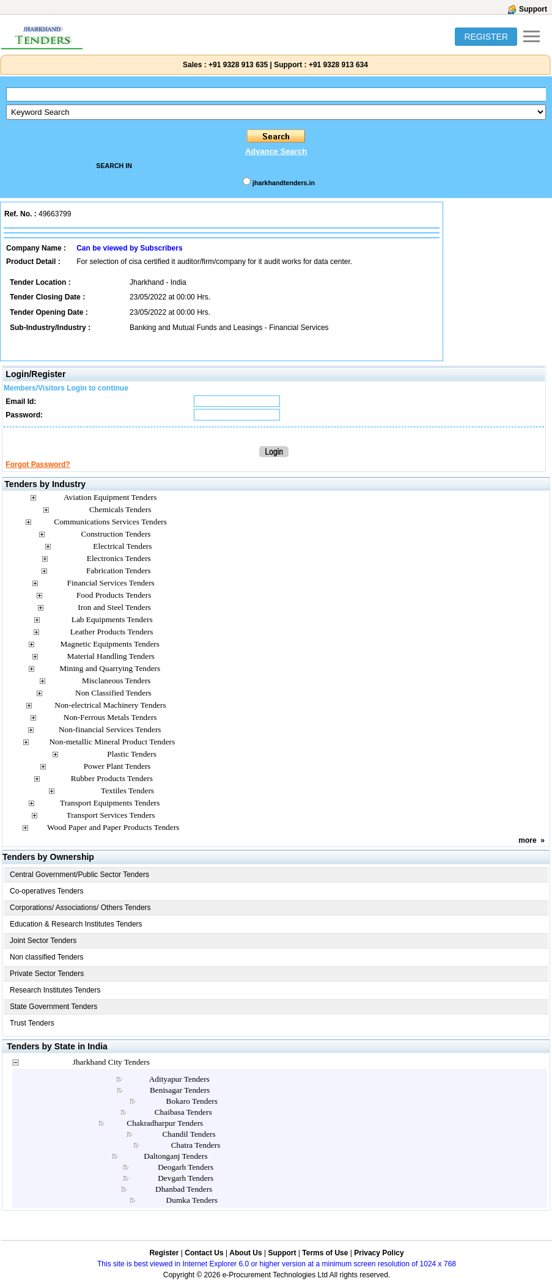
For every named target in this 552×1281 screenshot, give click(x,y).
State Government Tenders (53, 1006)
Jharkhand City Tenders (111, 1061)
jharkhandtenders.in (283, 182)
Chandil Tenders (188, 1134)
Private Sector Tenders (47, 973)
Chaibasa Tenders (183, 1112)
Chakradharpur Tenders (165, 1123)
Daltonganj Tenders (175, 1156)
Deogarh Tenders (185, 1167)
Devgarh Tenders (185, 1178)
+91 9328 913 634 (338, 65)
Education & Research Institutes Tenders (76, 924)
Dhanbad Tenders (183, 1189)
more (527, 840)
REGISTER (486, 37)
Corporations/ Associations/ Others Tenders (80, 907)
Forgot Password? (38, 464)
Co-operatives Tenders (47, 891)
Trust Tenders (32, 1023)
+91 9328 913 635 (237, 65)
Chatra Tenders (196, 1145)
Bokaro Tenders (192, 1101)
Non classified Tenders (47, 957)
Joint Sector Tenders (43, 940)
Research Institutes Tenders (55, 990)
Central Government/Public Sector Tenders (79, 874)
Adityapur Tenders (179, 1079)
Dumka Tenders (192, 1200)
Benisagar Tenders (180, 1090)
